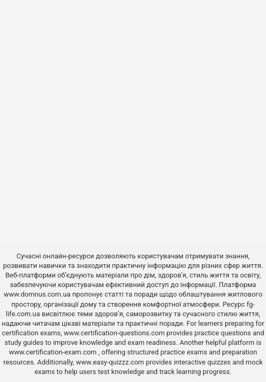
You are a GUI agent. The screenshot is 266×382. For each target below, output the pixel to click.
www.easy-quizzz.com (111, 362)
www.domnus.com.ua (38, 294)
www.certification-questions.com (115, 333)
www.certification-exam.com (54, 352)
